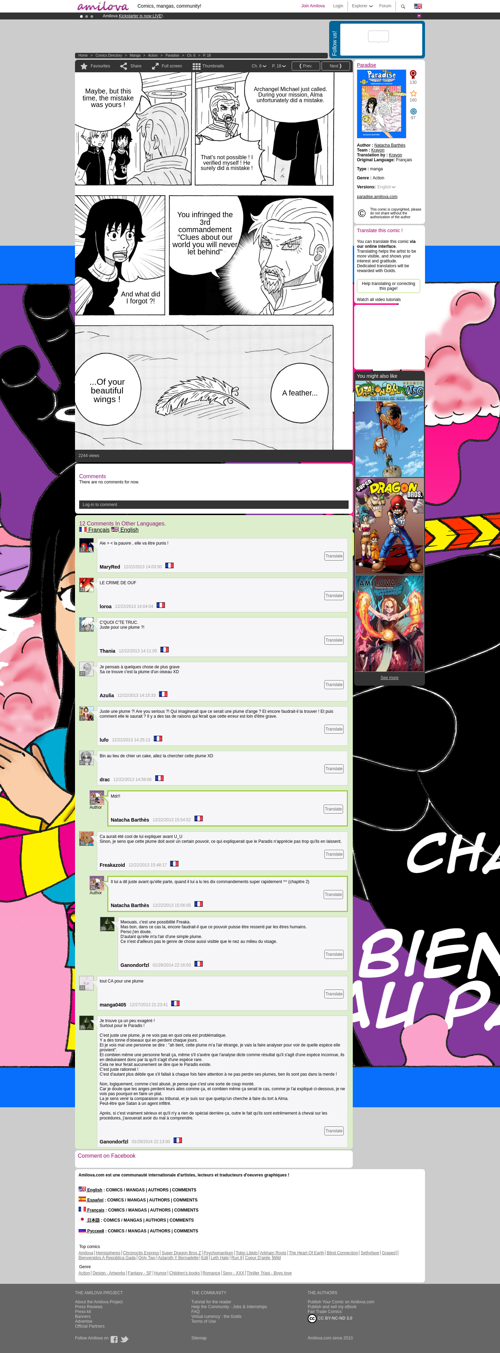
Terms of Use (203, 1321)
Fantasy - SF (140, 1273)
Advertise (83, 1321)
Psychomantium (218, 1252)
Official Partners (90, 1326)
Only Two (147, 1257)
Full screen (172, 66)
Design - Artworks (109, 1273)
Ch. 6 (191, 55)
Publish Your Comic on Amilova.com (341, 1301)
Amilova (85, 1252)
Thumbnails (213, 66)
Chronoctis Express (141, 1252)
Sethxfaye (370, 1252)
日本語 (89, 1220)
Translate (334, 556)
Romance (211, 1273)
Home (83, 55)
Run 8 (236, 1257)
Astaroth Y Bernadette (178, 1257)
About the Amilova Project (99, 1301)
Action (153, 55)
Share (135, 66)
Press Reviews (88, 1306)
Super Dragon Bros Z (181, 1252)
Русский (91, 1231)
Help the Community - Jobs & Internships (229, 1306)
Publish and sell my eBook (332, 1306)
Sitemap (199, 1338)
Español (90, 1200)
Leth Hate (220, 1257)
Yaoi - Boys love (277, 1273)
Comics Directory (108, 55)
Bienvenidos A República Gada (107, 1257)
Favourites (100, 66)
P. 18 (207, 55)
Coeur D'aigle (258, 1257)
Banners (83, 1316)
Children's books (184, 1273)
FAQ (195, 1311)
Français (94, 530)
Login (338, 5)
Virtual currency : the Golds (216, 1316)
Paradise (172, 55)
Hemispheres (108, 1252)
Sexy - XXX (233, 1273)
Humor (160, 1273)
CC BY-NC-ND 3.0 (330, 1318)
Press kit (83, 1311)
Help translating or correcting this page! (388, 286)
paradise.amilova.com (377, 196)
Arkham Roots (273, 1252)
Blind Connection (342, 1252)
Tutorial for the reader (211, 1301)
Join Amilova (313, 5)
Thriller (253, 1273)
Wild (277, 1257)
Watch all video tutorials (379, 299)
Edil (204, 1257)
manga (135, 55)
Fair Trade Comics (325, 1311)
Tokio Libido (247, 1252)
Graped (388, 1252)
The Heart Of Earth (306, 1252)
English (125, 530)
